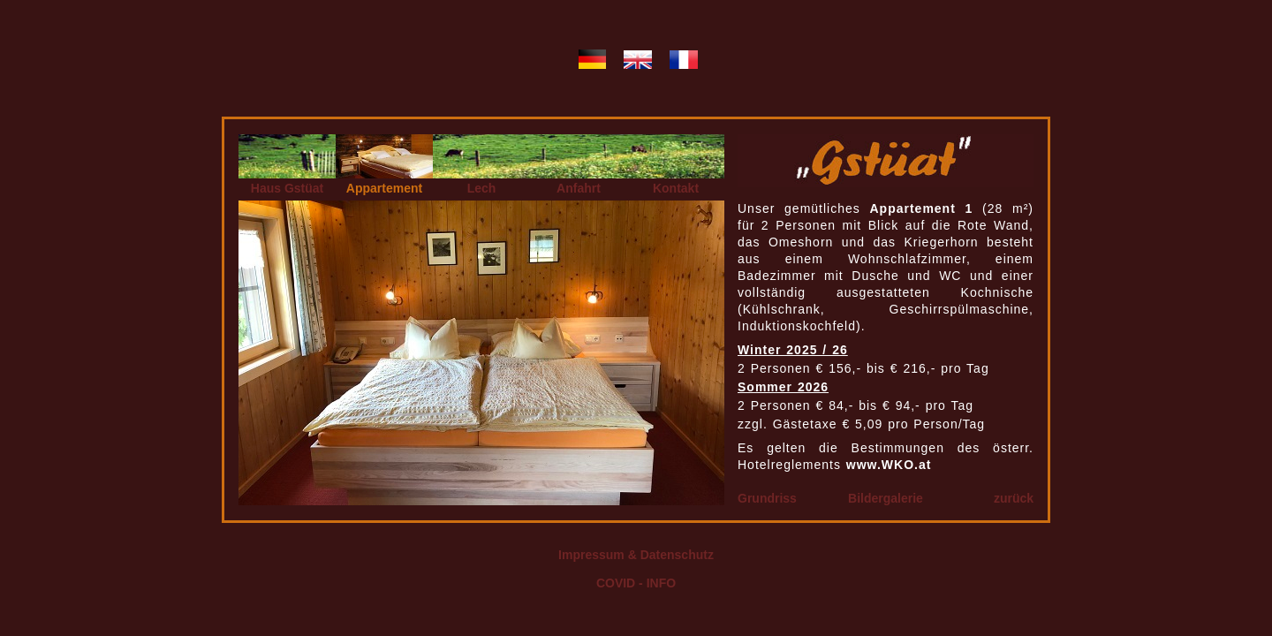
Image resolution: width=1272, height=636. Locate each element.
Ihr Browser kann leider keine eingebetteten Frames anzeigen (481, 353)
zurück (1014, 498)
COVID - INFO (636, 583)
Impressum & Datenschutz (636, 555)
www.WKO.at (889, 465)
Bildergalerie (885, 498)
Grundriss (767, 498)
